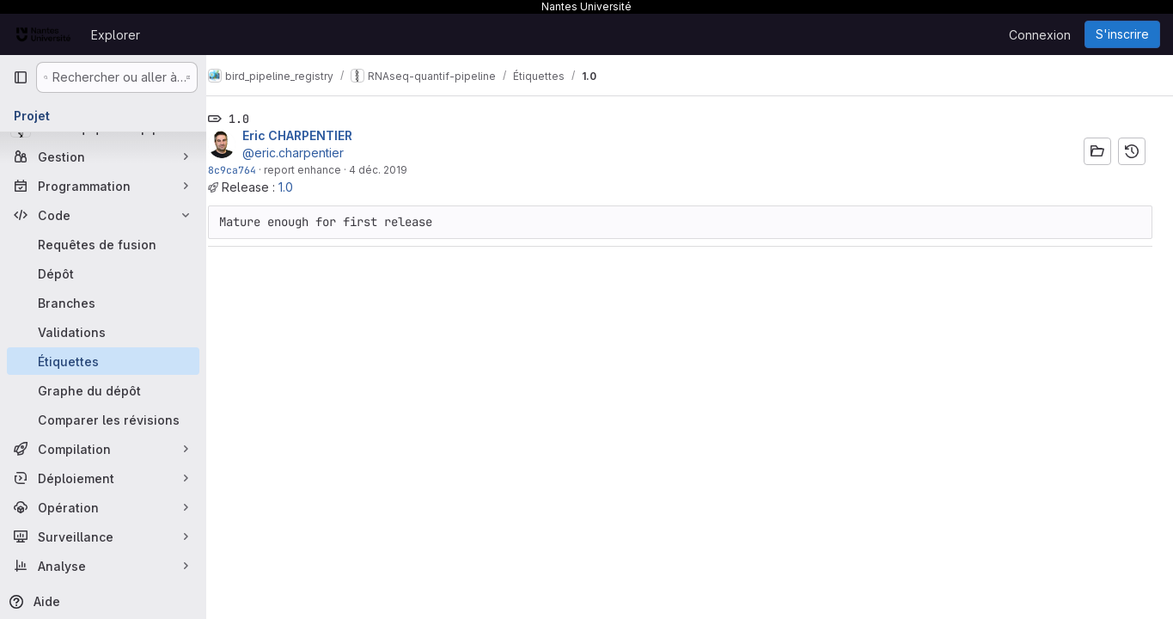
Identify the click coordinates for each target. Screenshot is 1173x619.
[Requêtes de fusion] (103, 244)
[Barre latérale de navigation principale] (20, 77)
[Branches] (103, 302)
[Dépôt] (103, 273)
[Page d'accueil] (43, 34)
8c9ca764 (251, 169)
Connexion (1040, 35)
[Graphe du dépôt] (103, 390)
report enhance (321, 169)
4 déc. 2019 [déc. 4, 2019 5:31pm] (397, 169)
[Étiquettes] (103, 361)
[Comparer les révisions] (103, 419)
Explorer (115, 35)
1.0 (304, 187)
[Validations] (103, 332)
